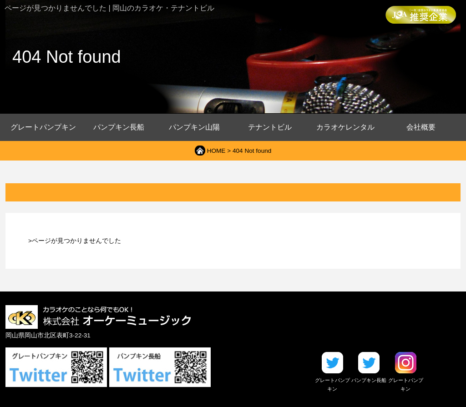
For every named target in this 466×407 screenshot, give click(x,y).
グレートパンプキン (43, 127)
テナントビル (270, 127)
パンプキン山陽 (194, 127)
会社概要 (421, 127)
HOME (216, 150)
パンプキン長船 (118, 127)
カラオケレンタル (345, 127)
